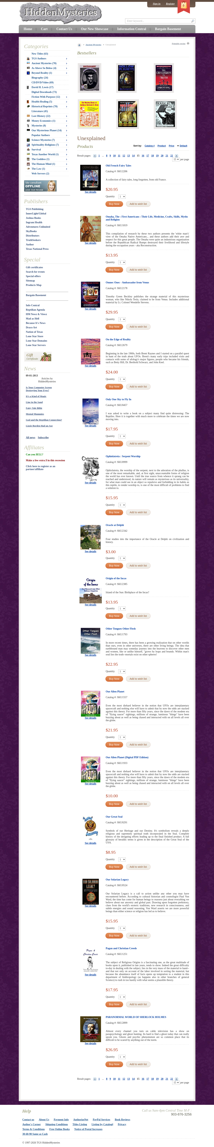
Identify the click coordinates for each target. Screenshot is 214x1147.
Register (170, 3)
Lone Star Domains (36, 340)
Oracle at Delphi (115, 525)
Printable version (178, 44)
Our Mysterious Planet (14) (44, 130)
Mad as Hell (32, 318)
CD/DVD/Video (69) (43, 82)
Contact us (28, 1119)
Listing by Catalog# (102, 1124)
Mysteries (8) (36, 125)
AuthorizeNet (80, 1119)
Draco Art (31, 327)
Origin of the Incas (116, 578)
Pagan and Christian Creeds (121, 948)
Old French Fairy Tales (118, 165)
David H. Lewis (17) (40, 87)
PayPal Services (101, 1119)
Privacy (122, 1124)
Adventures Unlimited (38, 226)
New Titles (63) (40, 53)
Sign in (156, 3)
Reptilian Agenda (35, 309)
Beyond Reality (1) (39, 73)
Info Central (33, 305)
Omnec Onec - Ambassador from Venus (127, 282)
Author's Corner (31, 1124)
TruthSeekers (33, 240)
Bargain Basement (36, 295)
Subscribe (43, 437)
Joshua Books (33, 218)
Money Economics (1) (41, 120)
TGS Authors (36, 58)
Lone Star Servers (36, 345)
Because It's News (36, 323)
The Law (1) (36, 168)
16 (143, 155)
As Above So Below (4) (41, 68)
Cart (44, 29)
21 (167, 155)
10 (114, 155)
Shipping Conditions (56, 1124)
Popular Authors (41, 135)
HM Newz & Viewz (36, 314)
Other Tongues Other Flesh (121, 628)
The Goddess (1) (38, 159)
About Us (44, 1119)
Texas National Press (37, 249)
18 (152, 155)
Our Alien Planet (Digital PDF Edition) (127, 757)
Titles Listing (79, 1124)
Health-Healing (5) (39, 101)
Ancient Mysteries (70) (41, 63)
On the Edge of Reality (118, 339)
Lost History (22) (38, 116)
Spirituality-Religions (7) (43, 144)
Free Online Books (59, 1129)
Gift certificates (34, 267)
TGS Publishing (34, 209)
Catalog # (150, 146)
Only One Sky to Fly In (118, 399)
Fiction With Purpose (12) (46, 96)
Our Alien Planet (115, 691)
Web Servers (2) (40, 173)
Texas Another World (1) (43, 154)
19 (157, 155)
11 (119, 155)
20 (162, 155)
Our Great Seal (114, 816)
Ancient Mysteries (93, 45)
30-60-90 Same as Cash (35, 1134)
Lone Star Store (34, 336)
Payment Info (61, 1119)
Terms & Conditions (33, 1129)
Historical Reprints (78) (42, 106)
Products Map (34, 285)
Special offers (33, 276)
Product (162, 146)
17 (147, 155)
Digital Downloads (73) (44, 92)
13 (128, 155)
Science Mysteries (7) (41, 140)
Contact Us (64, 29)
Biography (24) (40, 77)
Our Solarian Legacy (117, 879)
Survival (34, 149)
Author (30, 244)
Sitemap (30, 280)
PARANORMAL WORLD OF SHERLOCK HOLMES (136, 1017)
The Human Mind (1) (41, 164)
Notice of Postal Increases (88, 1129)
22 (171, 155)
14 (133, 155)
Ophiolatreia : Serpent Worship (123, 456)
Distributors (32, 235)
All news (30, 437)
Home (28, 29)
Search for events (35, 271)
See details (90, 192)
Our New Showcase (94, 29)
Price (171, 146)
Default (183, 146)
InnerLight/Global (36, 213)
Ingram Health (34, 222)
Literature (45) (40, 111)
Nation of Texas (34, 332)
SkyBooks (31, 231)
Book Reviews (122, 1119)
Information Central (131, 29)
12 (124, 155)
